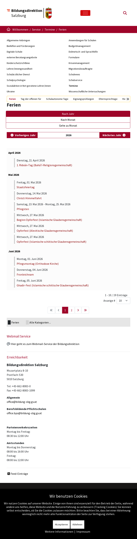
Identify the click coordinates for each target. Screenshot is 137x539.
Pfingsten (23, 209)
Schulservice (75, 80)
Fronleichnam (25, 274)
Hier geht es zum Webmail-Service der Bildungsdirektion (45, 344)
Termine (73, 85)
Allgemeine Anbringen (18, 40)
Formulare (74, 57)
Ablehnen (77, 524)
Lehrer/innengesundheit (19, 68)
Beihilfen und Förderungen (21, 46)
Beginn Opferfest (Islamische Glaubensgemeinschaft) (49, 220)
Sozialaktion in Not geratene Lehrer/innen (29, 85)
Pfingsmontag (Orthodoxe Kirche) (38, 263)
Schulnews (74, 74)
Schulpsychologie (16, 80)
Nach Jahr (68, 114)
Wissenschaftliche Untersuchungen (87, 91)
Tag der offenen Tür (31, 98)
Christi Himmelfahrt (29, 198)
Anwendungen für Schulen (82, 40)
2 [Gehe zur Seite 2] (71, 310)
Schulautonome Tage (57, 98)
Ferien (12, 98)
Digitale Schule (14, 51)
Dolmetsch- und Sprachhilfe (83, 51)
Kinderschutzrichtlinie (18, 63)
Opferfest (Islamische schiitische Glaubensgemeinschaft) (51, 241)
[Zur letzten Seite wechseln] (85, 310)
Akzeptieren (61, 524)
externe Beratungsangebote (22, 57)
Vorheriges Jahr (25, 135)
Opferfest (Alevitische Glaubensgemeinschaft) (45, 230)
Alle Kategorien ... (40, 322)
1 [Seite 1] (65, 310)
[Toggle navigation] (85, 13)
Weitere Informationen (59, 531)
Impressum (83, 531)
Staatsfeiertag (26, 187)
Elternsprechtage (108, 98)
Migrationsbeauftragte (80, 68)
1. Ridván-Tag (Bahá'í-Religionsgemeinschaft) (44, 165)
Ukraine (11, 91)
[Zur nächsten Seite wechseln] (78, 310)
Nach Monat (68, 119)
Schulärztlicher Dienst (18, 74)
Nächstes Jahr (112, 135)
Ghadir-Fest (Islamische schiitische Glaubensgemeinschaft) (53, 285)
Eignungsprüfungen (83, 98)
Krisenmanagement (79, 63)
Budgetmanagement (80, 46)
